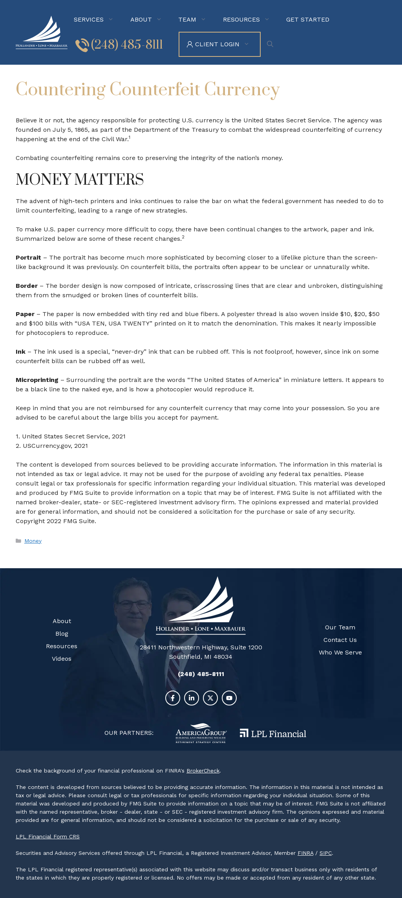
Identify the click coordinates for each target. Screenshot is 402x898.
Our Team (340, 627)
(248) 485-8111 (127, 45)
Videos (61, 658)
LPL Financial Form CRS (48, 836)
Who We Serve (340, 652)
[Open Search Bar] (272, 44)
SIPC (326, 853)
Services (99, 19)
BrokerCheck (202, 770)
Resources (251, 19)
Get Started (307, 19)
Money (33, 541)
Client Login (227, 44)
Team (197, 19)
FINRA (305, 853)
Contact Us (340, 640)
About (151, 19)
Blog (61, 633)
